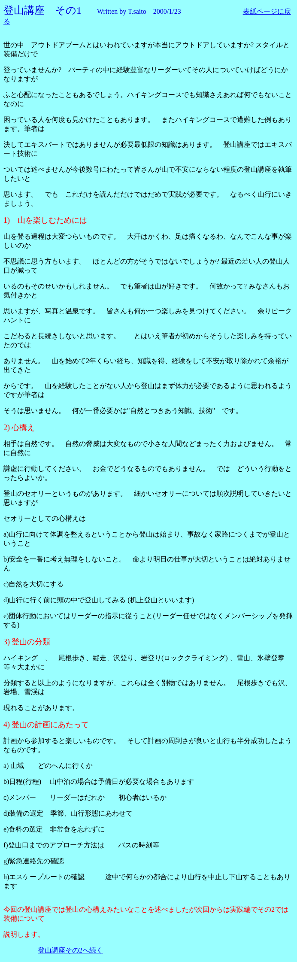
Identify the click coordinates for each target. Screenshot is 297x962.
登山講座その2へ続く (70, 950)
